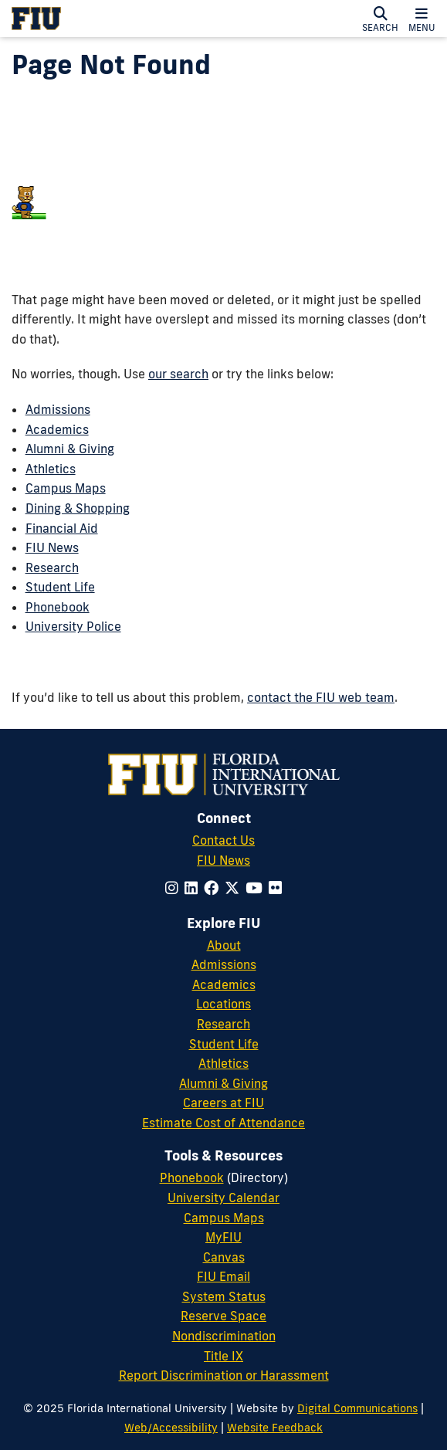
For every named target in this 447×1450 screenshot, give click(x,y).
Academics (57, 429)
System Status (224, 1296)
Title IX (223, 1356)
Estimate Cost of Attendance (223, 1122)
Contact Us (223, 840)
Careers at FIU (223, 1102)
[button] (380, 18)
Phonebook (57, 607)
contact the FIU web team (321, 697)
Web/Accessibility (171, 1427)
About (224, 945)
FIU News (52, 547)
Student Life (60, 587)
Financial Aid (61, 528)
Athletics (50, 468)
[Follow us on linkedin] (191, 887)
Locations (223, 1003)
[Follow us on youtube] (254, 887)
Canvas (224, 1257)
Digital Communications (357, 1408)
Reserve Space (223, 1315)
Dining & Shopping (77, 508)
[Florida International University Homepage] (99, 18)
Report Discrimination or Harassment (224, 1375)
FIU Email (223, 1276)
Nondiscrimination (224, 1335)
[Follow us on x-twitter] (232, 887)
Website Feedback (275, 1427)
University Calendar (223, 1197)
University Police (73, 626)
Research (52, 567)
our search (178, 373)
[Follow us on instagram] (171, 887)
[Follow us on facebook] (211, 887)
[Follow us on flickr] (275, 887)
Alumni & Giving (69, 448)
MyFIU (223, 1237)
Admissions (57, 409)
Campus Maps (65, 488)
